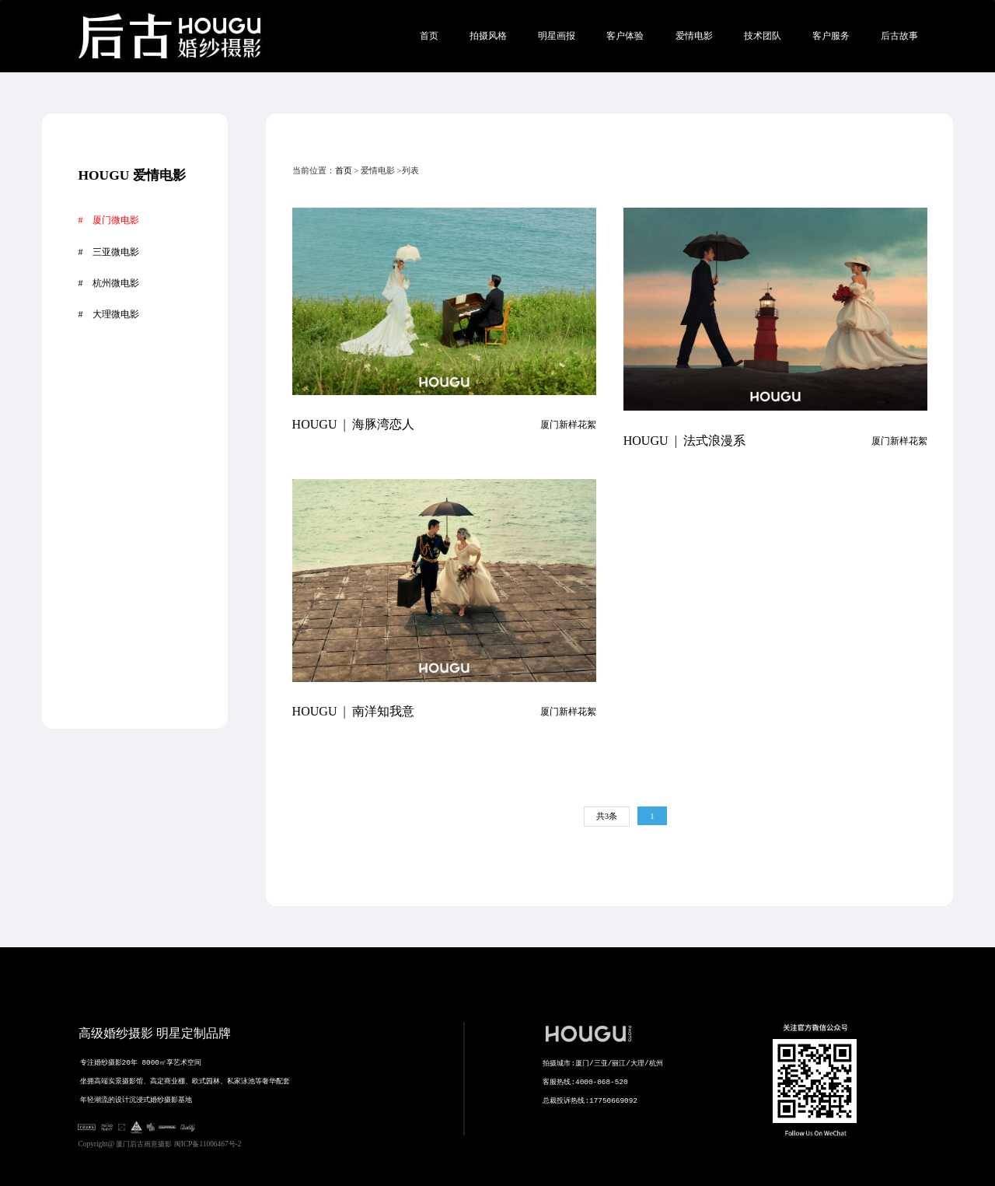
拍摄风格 (488, 35)
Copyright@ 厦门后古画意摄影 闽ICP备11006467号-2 (160, 1144)
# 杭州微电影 (108, 283)
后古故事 (899, 35)
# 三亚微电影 (108, 252)
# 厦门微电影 (108, 220)
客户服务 (831, 35)
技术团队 (762, 35)
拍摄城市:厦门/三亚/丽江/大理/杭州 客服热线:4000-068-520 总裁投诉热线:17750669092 (612, 1110)
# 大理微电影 (108, 314)
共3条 (606, 815)
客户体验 (625, 35)
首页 (429, 35)
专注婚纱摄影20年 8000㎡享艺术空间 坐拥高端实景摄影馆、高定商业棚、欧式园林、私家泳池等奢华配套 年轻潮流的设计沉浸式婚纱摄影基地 (210, 1109)
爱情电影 (694, 35)
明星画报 (556, 35)
